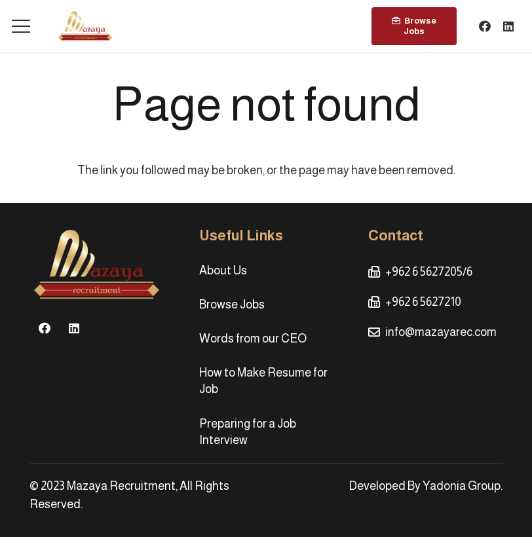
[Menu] (21, 26)
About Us (223, 270)
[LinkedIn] (508, 26)
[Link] (85, 26)
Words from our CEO (253, 338)
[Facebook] (485, 26)
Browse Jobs (232, 304)
